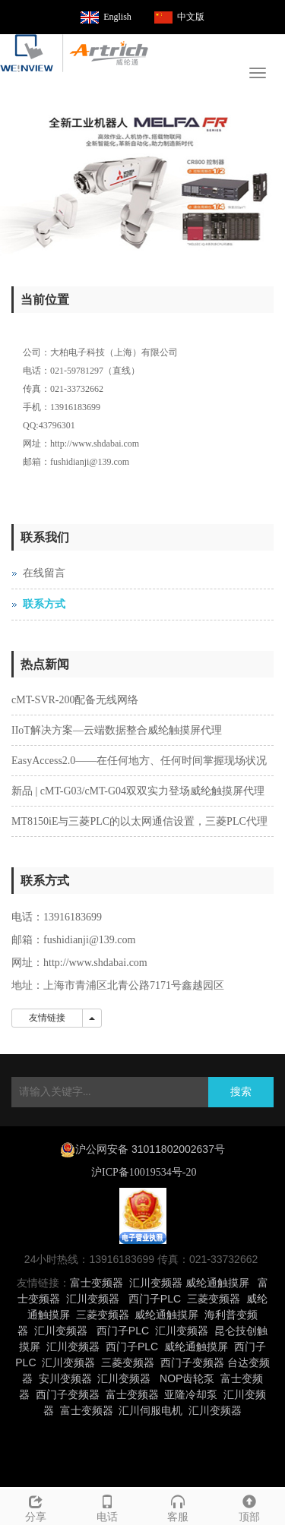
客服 (178, 1506)
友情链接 (47, 1017)
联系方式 (44, 604)
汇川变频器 (155, 1283)
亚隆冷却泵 (190, 1394)
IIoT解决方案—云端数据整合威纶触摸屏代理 (116, 730)
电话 (107, 1506)
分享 (35, 1506)
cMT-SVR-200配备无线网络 (75, 700)
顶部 (249, 1506)
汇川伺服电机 (150, 1410)
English (117, 16)
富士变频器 (96, 1283)
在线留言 (44, 573)
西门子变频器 (192, 1362)
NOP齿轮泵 (187, 1378)
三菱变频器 (213, 1299)
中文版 (190, 16)
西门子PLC (154, 1299)
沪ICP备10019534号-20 (143, 1172)
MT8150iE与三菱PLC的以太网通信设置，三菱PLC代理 (139, 821)
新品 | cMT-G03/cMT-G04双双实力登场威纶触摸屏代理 (137, 791)
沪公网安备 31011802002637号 (150, 1149)
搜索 (241, 1091)
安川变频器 (65, 1378)
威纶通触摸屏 (217, 1283)
